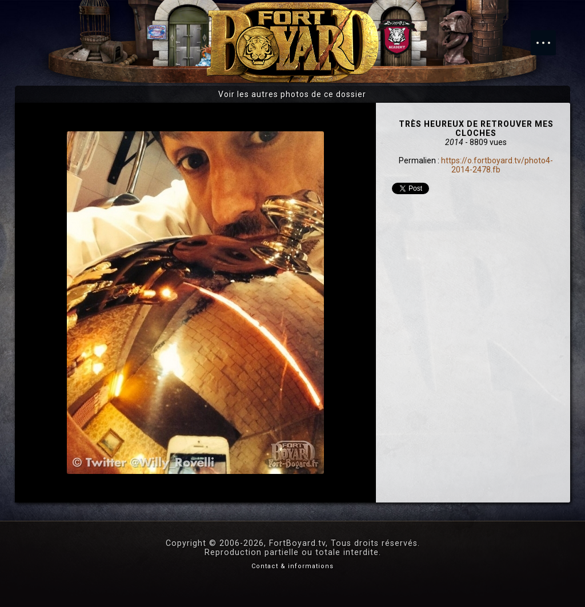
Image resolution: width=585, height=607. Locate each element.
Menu (549, 37)
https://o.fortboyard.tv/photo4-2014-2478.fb (497, 165)
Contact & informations (292, 566)
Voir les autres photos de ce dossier (292, 94)
